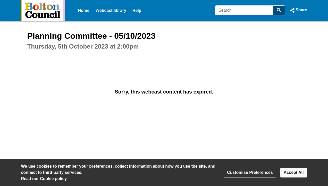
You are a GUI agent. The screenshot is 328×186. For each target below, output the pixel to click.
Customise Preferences (250, 172)
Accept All (294, 172)
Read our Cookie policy (44, 178)
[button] (298, 10)
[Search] (244, 10)
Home (83, 10)
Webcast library (111, 10)
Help (136, 10)
